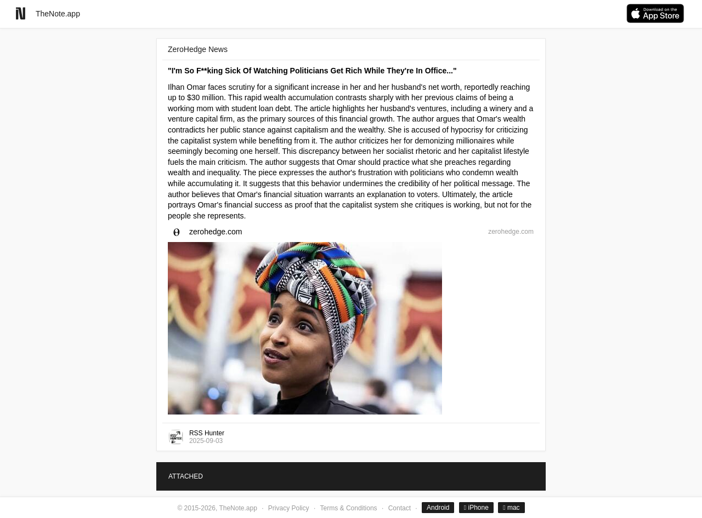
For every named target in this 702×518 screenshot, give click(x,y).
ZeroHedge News (198, 49)
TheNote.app (58, 13)
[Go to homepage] (20, 13)
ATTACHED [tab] (185, 476)
